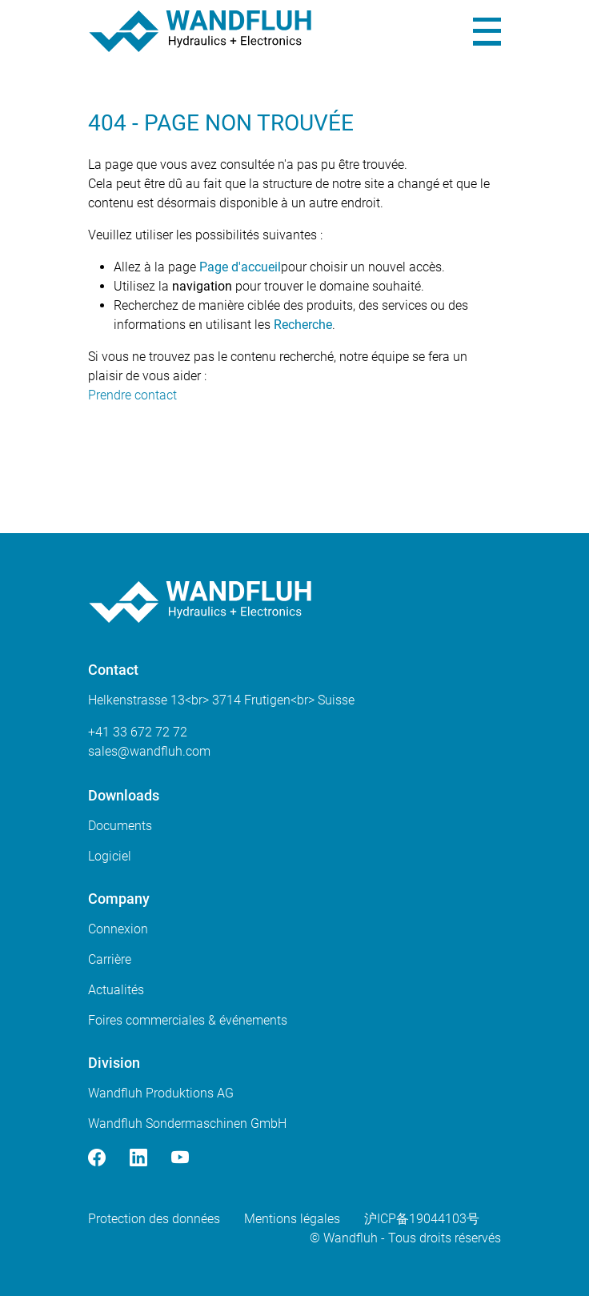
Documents (120, 825)
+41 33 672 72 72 (137, 732)
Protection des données (154, 1218)
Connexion (118, 929)
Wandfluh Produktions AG (161, 1093)
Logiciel (109, 856)
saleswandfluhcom (149, 751)
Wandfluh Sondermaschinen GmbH (187, 1123)
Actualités (116, 989)
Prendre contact (132, 395)
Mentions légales (292, 1218)
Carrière (109, 959)
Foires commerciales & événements (187, 1020)
